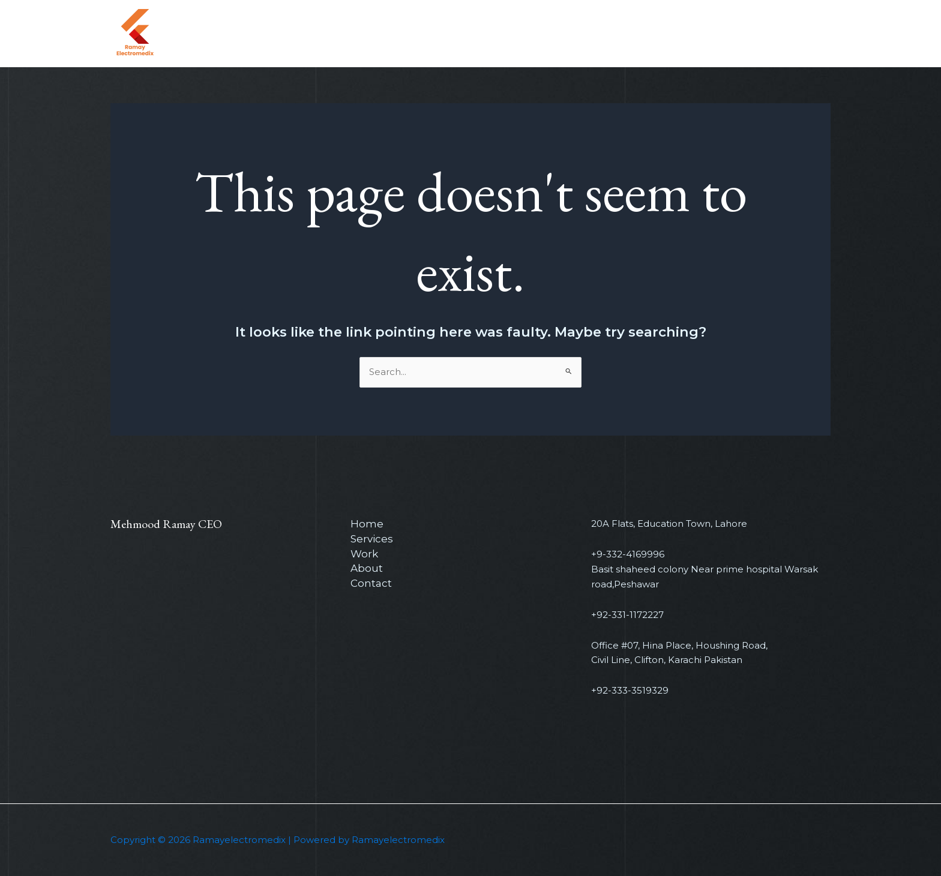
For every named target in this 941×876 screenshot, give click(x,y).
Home (490, 33)
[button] (778, 34)
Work (590, 33)
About (635, 33)
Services (541, 33)
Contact (685, 33)
